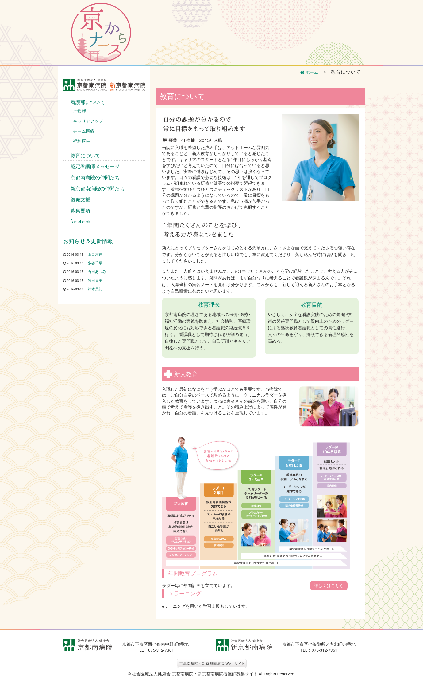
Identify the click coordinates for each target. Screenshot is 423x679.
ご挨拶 (79, 111)
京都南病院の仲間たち (95, 177)
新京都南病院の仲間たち (98, 188)
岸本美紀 (96, 288)
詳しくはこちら (329, 585)
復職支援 (80, 200)
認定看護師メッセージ (95, 166)
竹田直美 (96, 280)
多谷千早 (96, 262)
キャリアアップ (88, 121)
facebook (81, 222)
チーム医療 (83, 131)
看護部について (88, 102)
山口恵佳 (96, 254)
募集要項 (80, 211)
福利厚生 (81, 141)
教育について (85, 156)
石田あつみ (98, 271)
